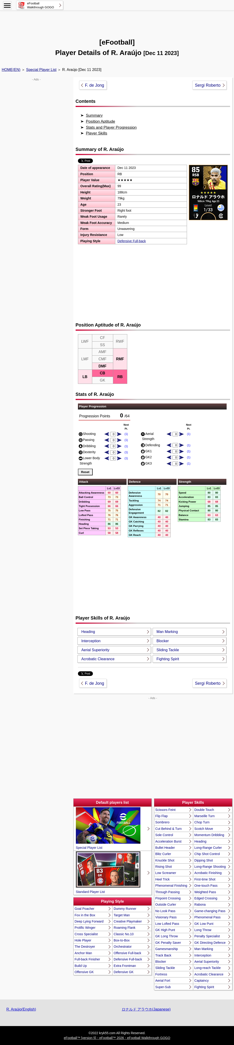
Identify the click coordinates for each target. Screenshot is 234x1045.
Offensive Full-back (127, 953)
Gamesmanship (166, 949)
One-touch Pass (205, 885)
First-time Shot (204, 879)
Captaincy (201, 980)
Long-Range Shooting (210, 866)
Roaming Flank (124, 927)
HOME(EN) (11, 70)
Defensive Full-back (132, 241)
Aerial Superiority (95, 650)
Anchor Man (83, 953)
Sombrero (162, 822)
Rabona (200, 904)
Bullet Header (165, 847)
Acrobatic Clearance (98, 659)
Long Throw (202, 930)
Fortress (161, 974)
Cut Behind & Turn (168, 829)
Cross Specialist (86, 934)
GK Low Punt (203, 924)
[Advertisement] (117, 22)
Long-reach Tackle (207, 968)
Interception (91, 641)
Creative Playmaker (128, 921)
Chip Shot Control (207, 854)
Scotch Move (203, 829)
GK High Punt (165, 930)
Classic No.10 (123, 934)
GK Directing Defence (209, 942)
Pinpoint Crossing (168, 898)
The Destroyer (85, 946)
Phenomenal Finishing (171, 885)
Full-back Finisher (87, 959)
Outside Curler (165, 904)
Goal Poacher (85, 909)
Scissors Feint (165, 810)
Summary (94, 115)
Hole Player (83, 940)
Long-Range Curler (208, 847)
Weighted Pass (205, 892)
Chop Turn (201, 822)
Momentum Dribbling (209, 835)
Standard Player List (108, 872)
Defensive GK (123, 972)
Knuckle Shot (165, 860)
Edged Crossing (205, 898)
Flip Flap (161, 816)
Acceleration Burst (168, 841)
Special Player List (41, 70)
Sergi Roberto (207, 85)
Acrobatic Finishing (208, 873)
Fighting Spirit (168, 659)
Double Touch (204, 810)
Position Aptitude (100, 121)
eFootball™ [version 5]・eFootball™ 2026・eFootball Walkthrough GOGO (117, 1038)
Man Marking (167, 632)
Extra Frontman (125, 966)
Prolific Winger (85, 927)
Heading (88, 632)
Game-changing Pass (209, 911)
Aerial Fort (162, 980)
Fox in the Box (85, 915)
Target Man (122, 915)
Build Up (81, 966)
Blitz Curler (163, 854)
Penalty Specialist (207, 936)
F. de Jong (94, 85)
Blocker (163, 641)
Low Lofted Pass (167, 924)
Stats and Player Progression (111, 127)
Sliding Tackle (168, 650)
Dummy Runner (125, 909)
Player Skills (96, 133)
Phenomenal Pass (207, 917)
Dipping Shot (203, 860)
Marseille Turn (204, 816)
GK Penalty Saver (168, 942)
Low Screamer (165, 873)
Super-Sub (163, 987)
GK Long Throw (166, 936)
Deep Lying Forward (89, 921)
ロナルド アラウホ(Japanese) (146, 1009)
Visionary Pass (166, 917)
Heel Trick (162, 879)
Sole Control (164, 835)
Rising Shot (163, 866)
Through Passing (167, 892)
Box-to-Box (122, 940)
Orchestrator (123, 946)
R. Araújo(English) (21, 1009)
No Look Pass (165, 911)
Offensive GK (84, 972)
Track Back (163, 955)
